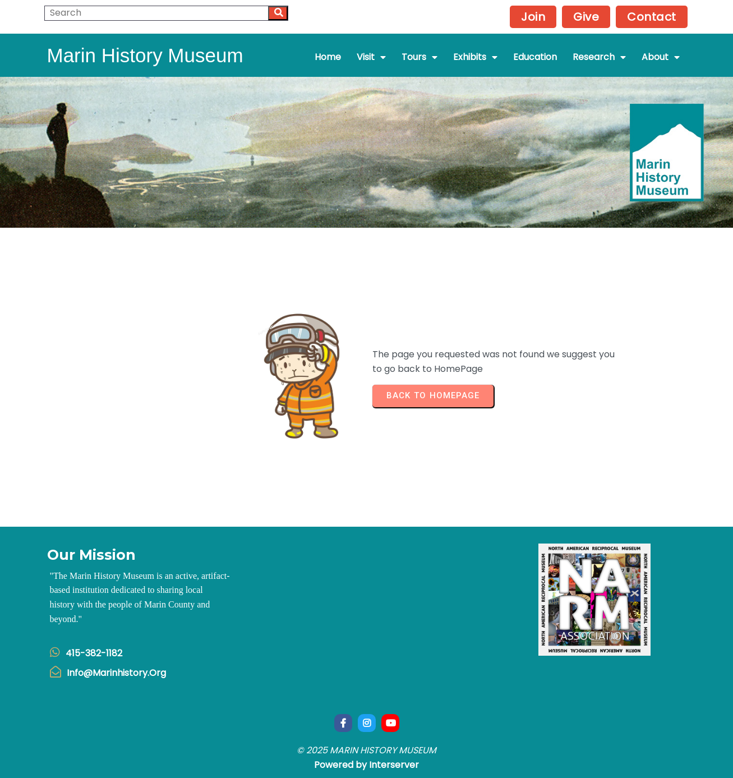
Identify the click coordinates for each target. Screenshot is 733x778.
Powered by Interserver (366, 764)
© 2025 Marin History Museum (366, 750)
